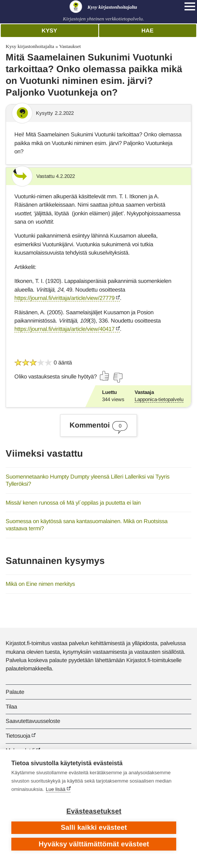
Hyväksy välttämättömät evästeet (94, 844)
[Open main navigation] (190, 6)
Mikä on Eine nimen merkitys (40, 584)
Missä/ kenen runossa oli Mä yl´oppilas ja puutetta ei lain (73, 502)
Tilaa (11, 706)
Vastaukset (70, 46)
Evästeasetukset (94, 811)
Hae (147, 30)
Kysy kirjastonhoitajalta (30, 46)
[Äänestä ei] (118, 378)
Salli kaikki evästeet (94, 827)
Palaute (15, 692)
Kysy (49, 30)
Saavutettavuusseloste (33, 721)
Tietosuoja (18, 735)
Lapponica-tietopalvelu (159, 399)
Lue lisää (55, 789)
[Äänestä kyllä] (105, 376)
